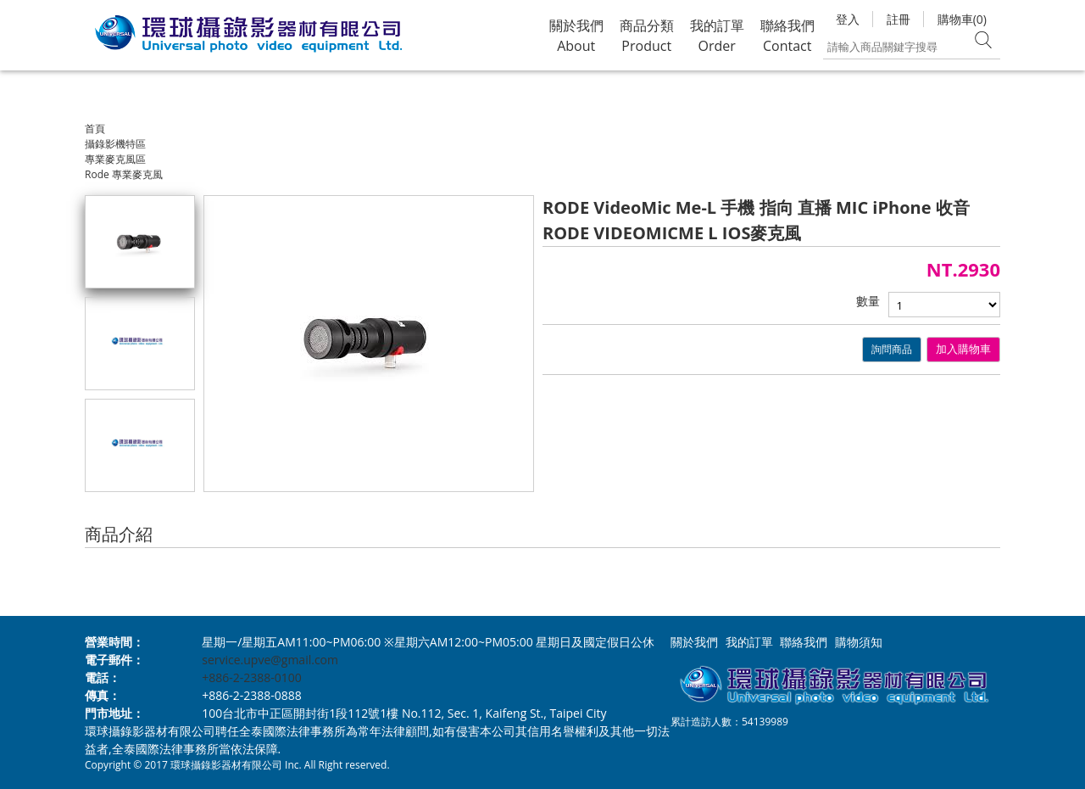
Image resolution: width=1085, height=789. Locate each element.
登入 (848, 19)
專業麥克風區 (115, 159)
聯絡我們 (803, 642)
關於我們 (694, 642)
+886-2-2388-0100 (252, 677)
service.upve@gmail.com (270, 660)
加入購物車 (963, 349)
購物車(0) (962, 19)
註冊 (898, 19)
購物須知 (858, 642)
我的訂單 (749, 642)
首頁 (95, 128)
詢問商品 (891, 349)
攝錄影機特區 (115, 144)
